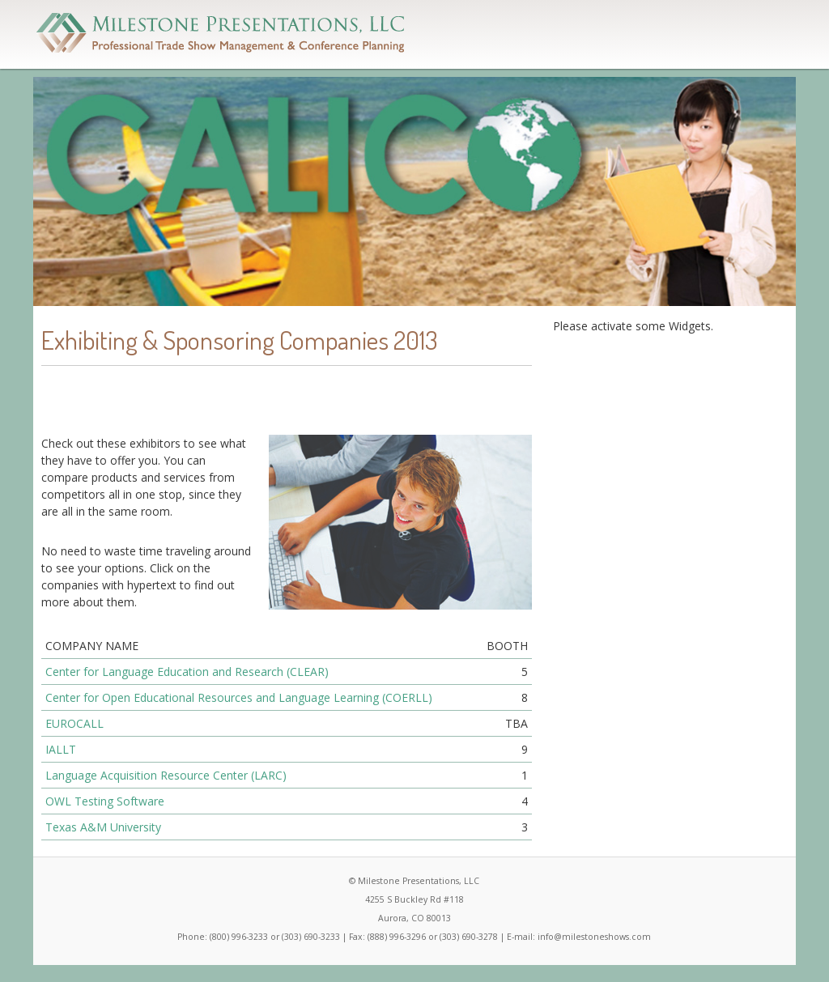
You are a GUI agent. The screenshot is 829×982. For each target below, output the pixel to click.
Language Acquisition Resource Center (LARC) (166, 775)
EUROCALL (74, 723)
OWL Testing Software (104, 801)
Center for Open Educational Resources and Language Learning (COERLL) (238, 697)
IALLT (60, 749)
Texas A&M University (103, 827)
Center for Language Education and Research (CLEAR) (187, 671)
